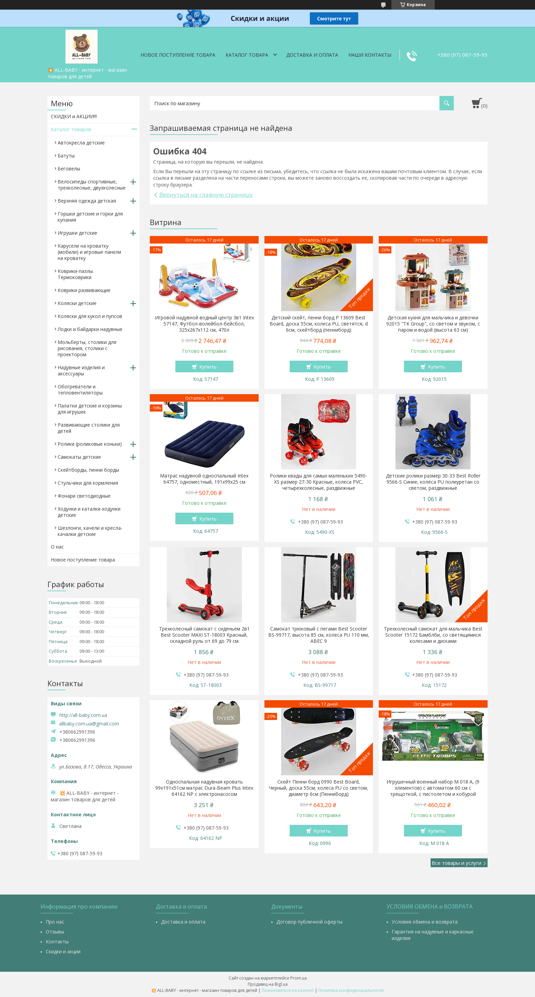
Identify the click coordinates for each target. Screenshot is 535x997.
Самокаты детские (79, 457)
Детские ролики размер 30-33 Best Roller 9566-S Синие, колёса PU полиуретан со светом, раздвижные (433, 482)
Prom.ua (298, 978)
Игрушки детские (77, 233)
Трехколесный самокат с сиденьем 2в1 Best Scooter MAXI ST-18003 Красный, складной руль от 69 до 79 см (204, 635)
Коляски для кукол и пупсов (90, 316)
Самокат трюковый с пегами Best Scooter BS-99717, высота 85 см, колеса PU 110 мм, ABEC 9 (318, 635)
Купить (208, 366)
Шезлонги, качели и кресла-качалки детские (90, 531)
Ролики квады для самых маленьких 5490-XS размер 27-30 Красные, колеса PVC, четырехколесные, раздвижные (318, 482)
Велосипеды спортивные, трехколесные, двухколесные (92, 184)
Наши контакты (369, 55)
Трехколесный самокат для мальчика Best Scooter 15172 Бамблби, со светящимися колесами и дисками (433, 635)
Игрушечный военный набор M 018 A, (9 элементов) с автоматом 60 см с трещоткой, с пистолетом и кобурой (433, 788)
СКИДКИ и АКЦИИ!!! (74, 116)
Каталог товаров (71, 129)
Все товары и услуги (456, 862)
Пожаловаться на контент (288, 990)
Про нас (55, 921)
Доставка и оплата (312, 55)
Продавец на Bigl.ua (268, 984)
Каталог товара (247, 55)
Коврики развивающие (84, 290)
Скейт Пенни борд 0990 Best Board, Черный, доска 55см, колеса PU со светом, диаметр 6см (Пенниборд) (318, 788)
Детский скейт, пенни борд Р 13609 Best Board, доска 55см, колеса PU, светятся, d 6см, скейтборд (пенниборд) (319, 324)
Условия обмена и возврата (425, 921)
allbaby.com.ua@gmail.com (89, 724)
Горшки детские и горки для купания (90, 216)
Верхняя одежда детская (87, 200)
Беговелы (69, 168)
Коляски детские (77, 303)
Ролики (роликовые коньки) (90, 444)
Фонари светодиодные (84, 496)
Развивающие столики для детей (89, 427)
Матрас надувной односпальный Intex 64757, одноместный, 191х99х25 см (204, 479)
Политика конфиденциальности (351, 990)
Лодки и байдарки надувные (90, 329)
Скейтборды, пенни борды (88, 470)
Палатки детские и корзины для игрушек (90, 408)
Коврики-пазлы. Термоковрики (76, 274)
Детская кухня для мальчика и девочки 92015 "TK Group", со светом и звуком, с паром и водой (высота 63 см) (433, 324)
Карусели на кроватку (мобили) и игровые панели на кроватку (89, 252)
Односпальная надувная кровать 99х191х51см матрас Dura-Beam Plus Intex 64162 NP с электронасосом (204, 788)
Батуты (66, 155)
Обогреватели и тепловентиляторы (80, 389)
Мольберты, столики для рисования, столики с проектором (87, 348)
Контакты (57, 941)
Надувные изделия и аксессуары (81, 370)
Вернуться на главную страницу (206, 194)
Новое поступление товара (178, 55)
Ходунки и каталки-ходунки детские (89, 512)
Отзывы (55, 931)
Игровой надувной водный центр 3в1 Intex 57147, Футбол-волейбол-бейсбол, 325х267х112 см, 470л (204, 324)
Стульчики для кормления (88, 483)
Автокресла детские (81, 142)
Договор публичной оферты (309, 921)
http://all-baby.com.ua (83, 715)
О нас (57, 546)
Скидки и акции (63, 951)
